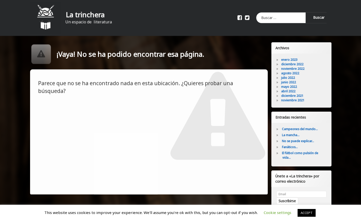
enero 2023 (292, 60)
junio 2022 (291, 82)
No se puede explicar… (301, 141)
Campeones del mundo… (302, 129)
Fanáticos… (292, 147)
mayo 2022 (292, 87)
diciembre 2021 (295, 96)
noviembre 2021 (295, 100)
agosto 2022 (293, 73)
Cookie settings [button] (277, 212)
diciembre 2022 (295, 64)
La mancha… (293, 135)
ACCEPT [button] (307, 212)
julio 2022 (291, 78)
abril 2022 (291, 91)
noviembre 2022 (295, 69)
